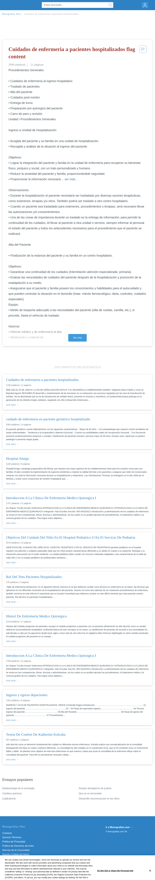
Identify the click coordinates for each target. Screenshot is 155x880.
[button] (143, 53)
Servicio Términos (11, 837)
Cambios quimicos (12, 793)
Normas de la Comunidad (15, 850)
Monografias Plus (11, 14)
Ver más (77, 337)
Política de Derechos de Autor (18, 846)
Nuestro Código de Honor (15, 854)
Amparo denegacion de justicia (95, 788)
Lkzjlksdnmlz (9, 798)
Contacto (7, 833)
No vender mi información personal (20, 858)
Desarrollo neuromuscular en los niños (99, 798)
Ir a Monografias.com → (119, 827)
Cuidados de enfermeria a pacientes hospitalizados (51, 14)
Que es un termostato (90, 793)
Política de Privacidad (13, 841)
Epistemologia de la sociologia (18, 788)
